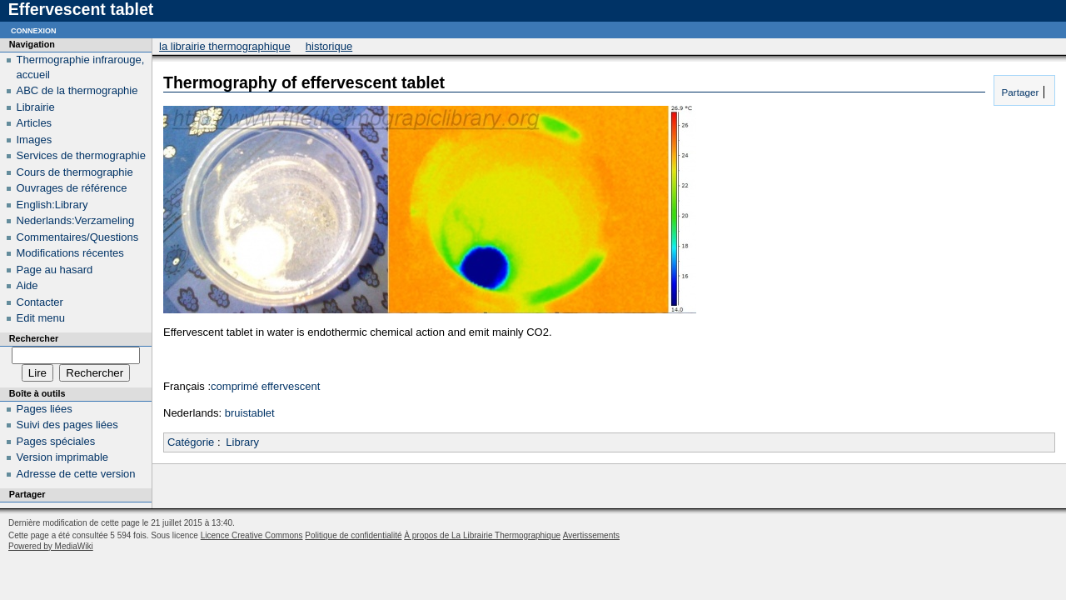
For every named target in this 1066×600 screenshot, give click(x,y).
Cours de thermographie (75, 172)
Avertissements (591, 535)
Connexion (34, 29)
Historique (329, 46)
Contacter (40, 302)
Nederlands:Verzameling (76, 220)
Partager (1019, 92)
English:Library (52, 204)
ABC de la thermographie (77, 90)
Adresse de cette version (76, 474)
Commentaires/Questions (78, 237)
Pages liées (44, 408)
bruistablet (250, 413)
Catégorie (190, 442)
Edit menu (41, 318)
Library (242, 442)
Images (34, 139)
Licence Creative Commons (252, 535)
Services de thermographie (81, 155)
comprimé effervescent (265, 386)
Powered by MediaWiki (50, 546)
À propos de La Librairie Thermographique (482, 535)
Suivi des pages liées (67, 424)
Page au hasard (55, 269)
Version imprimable (63, 457)
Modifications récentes (70, 253)
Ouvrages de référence (72, 188)
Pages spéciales (56, 441)
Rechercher (33, 338)
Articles (34, 123)
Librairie (36, 107)
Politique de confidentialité (353, 535)
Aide (27, 285)
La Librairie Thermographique (225, 46)
